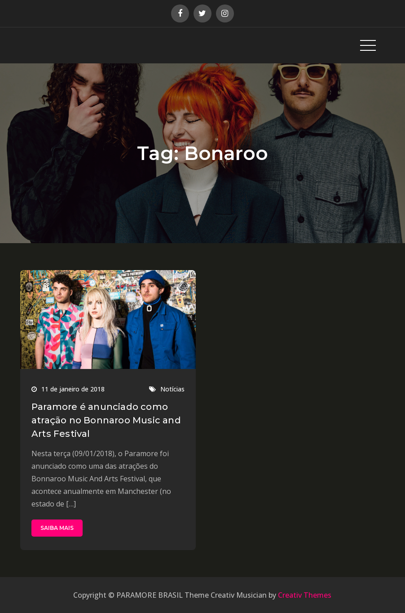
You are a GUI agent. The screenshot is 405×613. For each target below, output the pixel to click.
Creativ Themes (304, 595)
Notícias (172, 389)
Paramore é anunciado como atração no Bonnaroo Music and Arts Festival (106, 420)
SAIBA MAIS (57, 527)
